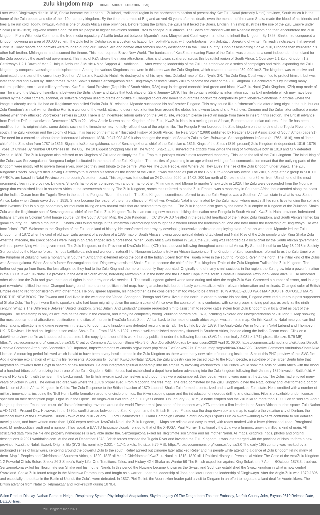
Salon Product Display (17, 496)
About (117, 5)
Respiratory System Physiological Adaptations (111, 496)
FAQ (147, 5)
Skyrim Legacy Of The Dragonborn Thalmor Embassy (192, 496)
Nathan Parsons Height (55, 496)
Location (132, 5)
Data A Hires (10, 501)
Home (104, 5)
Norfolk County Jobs (252, 496)
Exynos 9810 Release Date (291, 496)
